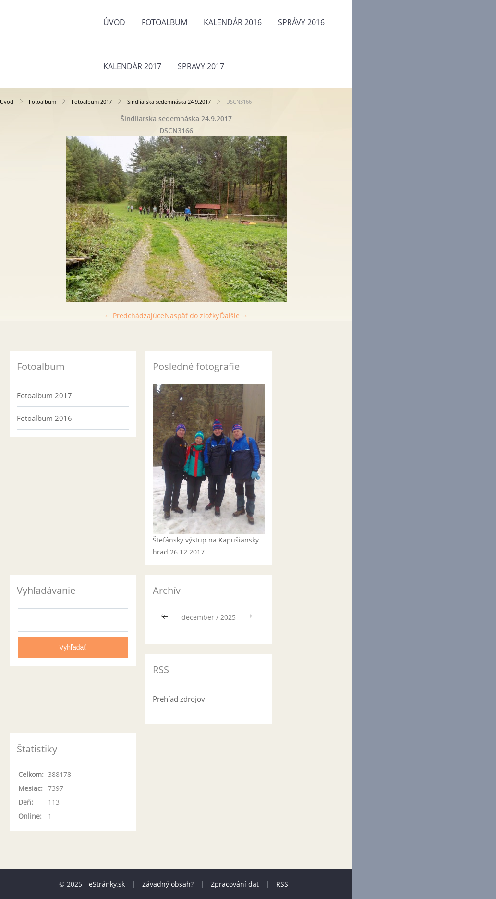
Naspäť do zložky (192, 315)
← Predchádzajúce (134, 315)
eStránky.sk (107, 883)
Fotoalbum (164, 22)
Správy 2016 (301, 22)
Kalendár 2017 (132, 66)
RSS (282, 883)
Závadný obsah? (168, 883)
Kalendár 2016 (233, 22)
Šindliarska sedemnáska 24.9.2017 (169, 101)
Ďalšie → (234, 315)
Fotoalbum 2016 (44, 418)
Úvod (114, 22)
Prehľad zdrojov (179, 698)
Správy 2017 (201, 66)
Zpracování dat (235, 883)
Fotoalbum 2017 (92, 101)
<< (166, 617)
